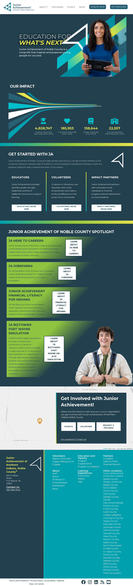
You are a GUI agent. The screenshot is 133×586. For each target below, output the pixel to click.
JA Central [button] (39, 584)
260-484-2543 (13, 490)
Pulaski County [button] (110, 548)
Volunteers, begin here (66, 207)
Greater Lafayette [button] (112, 515)
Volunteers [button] (58, 456)
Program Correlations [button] (88, 466)
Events (71, 7)
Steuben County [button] (111, 558)
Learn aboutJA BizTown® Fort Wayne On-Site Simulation (54, 349)
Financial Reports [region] (111, 464)
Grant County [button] (110, 512)
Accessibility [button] (49, 581)
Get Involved (118, 7)
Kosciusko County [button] (112, 524)
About (42, 7)
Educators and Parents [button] (86, 457)
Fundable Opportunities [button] (110, 460)
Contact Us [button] (12, 487)
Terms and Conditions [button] (19, 581)
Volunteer (86, 426)
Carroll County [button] (110, 491)
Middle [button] (81, 479)
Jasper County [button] (110, 521)
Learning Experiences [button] (85, 472)
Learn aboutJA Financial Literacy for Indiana (61, 302)
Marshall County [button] (111, 533)
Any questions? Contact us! (73, 439)
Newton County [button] (111, 539)
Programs (57, 7)
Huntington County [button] (113, 518)
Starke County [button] (110, 554)
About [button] (56, 471)
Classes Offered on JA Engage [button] (63, 463)
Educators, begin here (26, 207)
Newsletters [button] (58, 485)
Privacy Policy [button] (36, 581)
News (82, 7)
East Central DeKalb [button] (113, 503)
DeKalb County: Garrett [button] (111, 498)
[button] (47, 7)
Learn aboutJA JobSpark (67, 273)
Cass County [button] (109, 494)
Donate (68, 426)
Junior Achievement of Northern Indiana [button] (113, 474)
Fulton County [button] (110, 509)
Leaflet (105, 448)
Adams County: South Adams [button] (110, 486)
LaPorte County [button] (111, 530)
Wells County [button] (110, 564)
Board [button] (55, 476)
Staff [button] (54, 473)
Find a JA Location (112, 573)
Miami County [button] (110, 536)
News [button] (55, 489)
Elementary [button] (84, 476)
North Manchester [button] (112, 545)
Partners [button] (108, 456)
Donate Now (98, 7)
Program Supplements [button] (85, 462)
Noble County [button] (110, 542)
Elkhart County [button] (111, 506)
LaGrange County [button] (112, 527)
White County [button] (110, 567)
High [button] (80, 482)
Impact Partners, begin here (106, 207)
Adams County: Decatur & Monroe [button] (112, 480)
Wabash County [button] (111, 561)
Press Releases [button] (59, 482)
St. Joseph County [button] (112, 551)
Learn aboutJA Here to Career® (74, 248)
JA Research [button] (58, 479)
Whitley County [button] (111, 570)
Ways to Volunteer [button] (61, 458)
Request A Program (108, 426)
